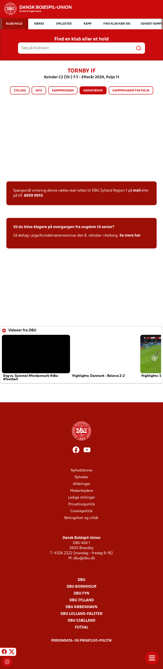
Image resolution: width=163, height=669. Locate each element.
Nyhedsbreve (81, 470)
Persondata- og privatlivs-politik (81, 640)
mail (137, 190)
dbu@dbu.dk (84, 558)
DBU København (81, 607)
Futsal (81, 627)
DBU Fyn (81, 593)
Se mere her (130, 235)
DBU (81, 580)
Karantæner (93, 90)
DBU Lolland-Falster (81, 614)
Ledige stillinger (81, 497)
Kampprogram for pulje (130, 90)
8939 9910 (33, 196)
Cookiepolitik (81, 511)
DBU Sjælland (81, 621)
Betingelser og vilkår (81, 518)
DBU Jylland (81, 600)
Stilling (20, 90)
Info (38, 90)
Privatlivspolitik (81, 504)
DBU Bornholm (81, 587)
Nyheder (81, 477)
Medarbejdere (81, 491)
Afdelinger (81, 484)
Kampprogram (63, 90)
